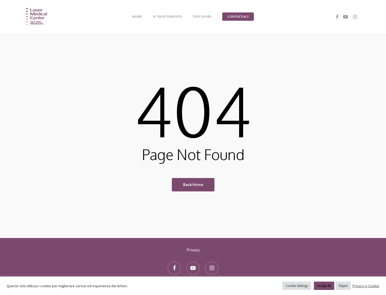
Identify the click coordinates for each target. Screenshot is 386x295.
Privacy (193, 249)
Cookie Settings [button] (296, 285)
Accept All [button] (324, 285)
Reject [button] (343, 285)
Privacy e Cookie (365, 285)
